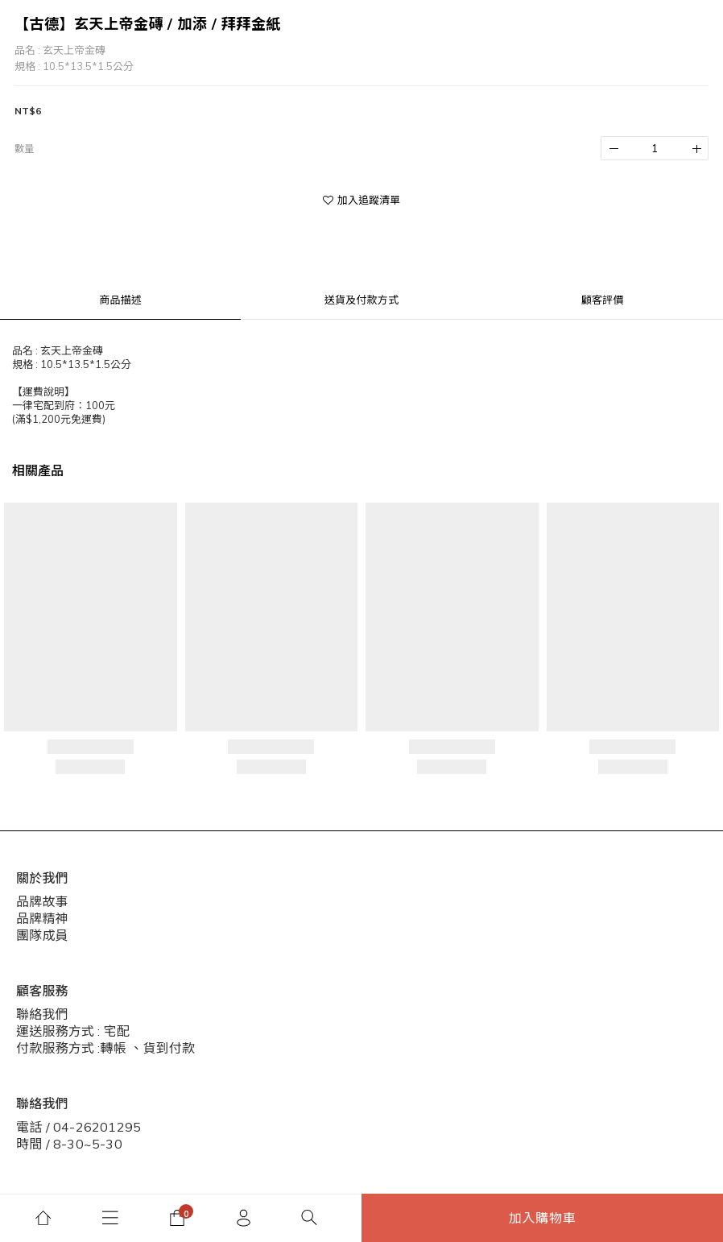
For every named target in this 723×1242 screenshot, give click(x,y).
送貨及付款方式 (361, 299)
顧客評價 (602, 299)
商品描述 (120, 299)
